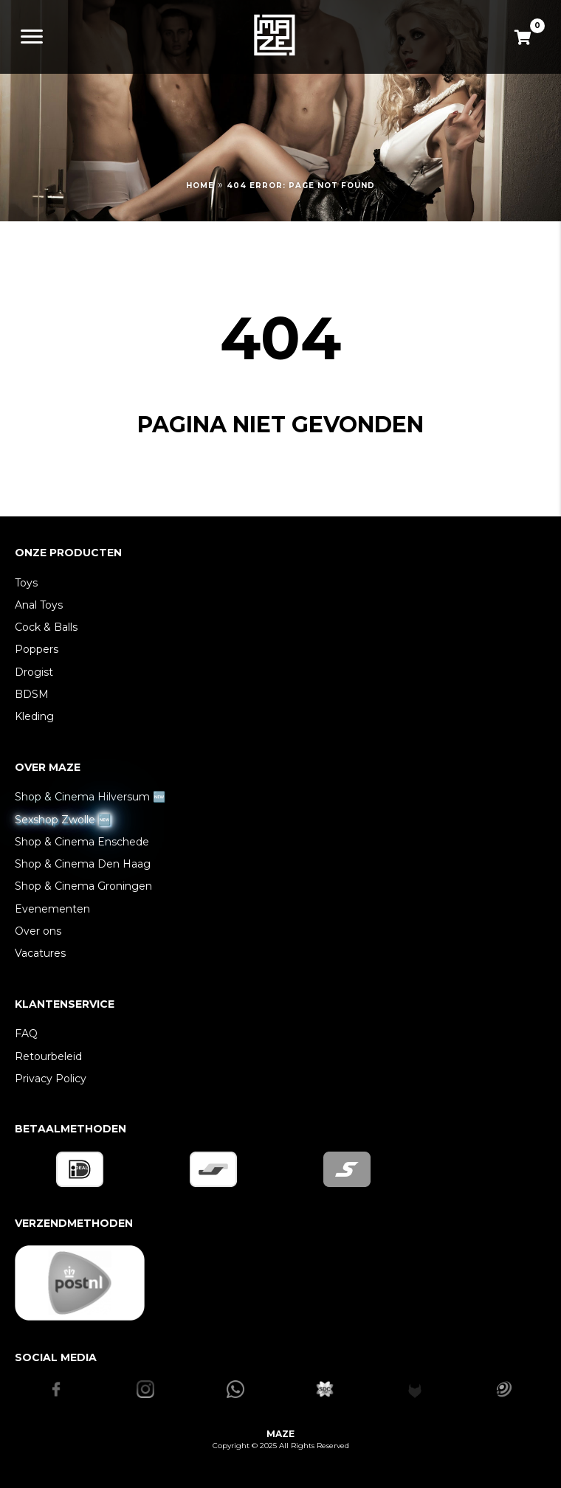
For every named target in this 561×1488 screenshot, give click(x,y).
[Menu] (32, 36)
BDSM (32, 694)
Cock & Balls (46, 627)
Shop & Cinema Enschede (82, 841)
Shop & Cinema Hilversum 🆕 (90, 796)
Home (200, 185)
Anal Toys (39, 605)
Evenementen (52, 909)
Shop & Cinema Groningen (83, 886)
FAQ (26, 1033)
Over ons (38, 931)
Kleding (34, 716)
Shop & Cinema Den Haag (83, 864)
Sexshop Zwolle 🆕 (63, 819)
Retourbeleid (48, 1056)
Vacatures (40, 953)
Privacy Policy (50, 1078)
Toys (26, 582)
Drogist (34, 672)
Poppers (36, 649)
